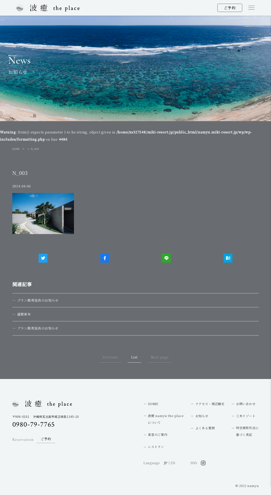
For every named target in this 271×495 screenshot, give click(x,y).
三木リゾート (246, 416)
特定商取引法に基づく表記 (247, 431)
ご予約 (230, 7)
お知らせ (201, 416)
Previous (110, 357)
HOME (153, 404)
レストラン (156, 446)
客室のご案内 (157, 434)
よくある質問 (205, 428)
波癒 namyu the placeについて (166, 419)
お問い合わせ (246, 404)
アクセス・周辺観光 (210, 404)
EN (173, 463)
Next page (159, 357)
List (134, 357)
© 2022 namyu (247, 486)
